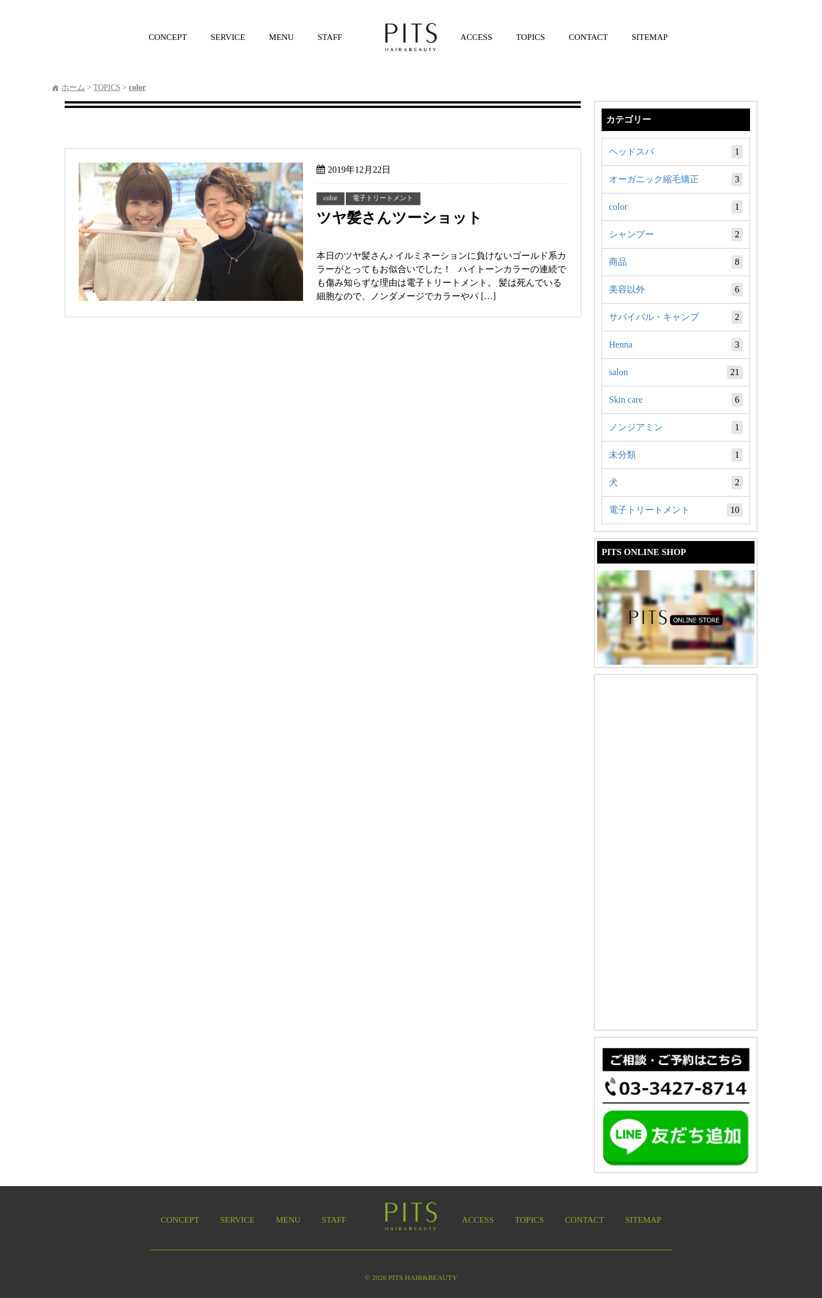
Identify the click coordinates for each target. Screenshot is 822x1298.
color (676, 207)
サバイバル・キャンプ (676, 317)
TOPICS (530, 37)
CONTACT (588, 37)
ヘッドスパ (676, 152)
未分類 (676, 455)
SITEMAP (649, 37)
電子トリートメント (676, 510)
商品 (676, 262)
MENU (281, 37)
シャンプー (676, 234)
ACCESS (476, 37)
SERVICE (228, 37)
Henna (676, 344)
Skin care (676, 400)
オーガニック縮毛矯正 (676, 179)
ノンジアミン (676, 427)
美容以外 (676, 289)
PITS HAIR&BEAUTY (423, 1278)
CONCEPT (167, 37)
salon (676, 372)
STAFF (330, 37)
